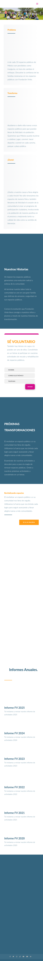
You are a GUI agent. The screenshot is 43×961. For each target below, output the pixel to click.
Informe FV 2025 (14, 707)
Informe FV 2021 (14, 812)
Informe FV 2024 (14, 733)
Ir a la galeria (29, 522)
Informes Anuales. (23, 669)
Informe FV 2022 (14, 787)
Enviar (30, 387)
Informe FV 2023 (14, 758)
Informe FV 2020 (14, 838)
